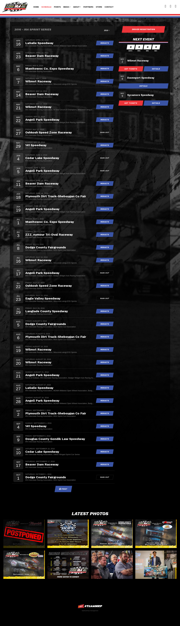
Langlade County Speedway (46, 311)
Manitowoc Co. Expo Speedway (49, 68)
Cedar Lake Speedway (42, 157)
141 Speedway (35, 145)
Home (36, 7)
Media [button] (66, 7)
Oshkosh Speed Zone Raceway (48, 132)
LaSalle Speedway (39, 42)
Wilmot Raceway (38, 81)
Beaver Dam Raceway (41, 55)
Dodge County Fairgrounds (45, 247)
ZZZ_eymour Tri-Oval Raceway (49, 234)
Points (57, 7)
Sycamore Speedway (140, 94)
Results (104, 43)
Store (99, 7)
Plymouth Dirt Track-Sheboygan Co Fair (55, 196)
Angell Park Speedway (42, 119)
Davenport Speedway (140, 77)
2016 (106, 30)
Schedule (46, 7)
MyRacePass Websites (90, 606)
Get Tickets (131, 69)
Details (156, 69)
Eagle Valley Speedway (42, 298)
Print (63, 489)
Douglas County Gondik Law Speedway (55, 438)
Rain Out (105, 132)
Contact (109, 7)
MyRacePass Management (90, 610)
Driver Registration (143, 29)
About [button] (76, 7)
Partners (88, 7)
